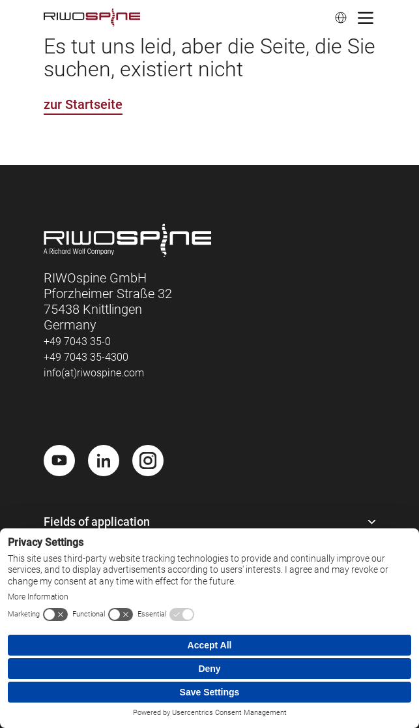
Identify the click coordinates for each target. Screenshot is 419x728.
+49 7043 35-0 (77, 341)
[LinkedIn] (103, 460)
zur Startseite (83, 104)
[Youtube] (59, 460)
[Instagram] (148, 460)
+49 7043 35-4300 (86, 357)
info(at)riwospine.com (94, 373)
